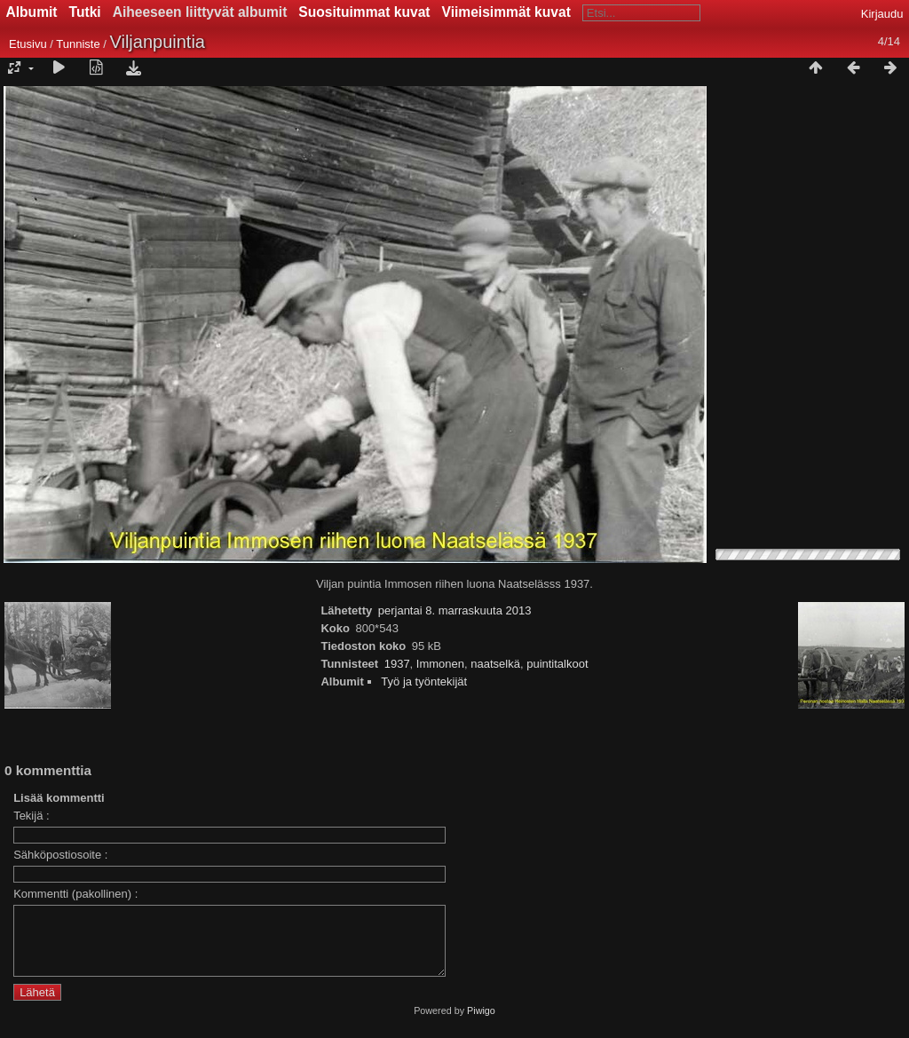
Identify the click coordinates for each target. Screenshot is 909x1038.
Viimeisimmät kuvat (506, 12)
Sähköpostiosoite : (60, 854)
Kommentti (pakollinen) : (75, 893)
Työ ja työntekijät (424, 681)
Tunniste (77, 44)
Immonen (440, 663)
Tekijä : (31, 815)
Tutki (85, 12)
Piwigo (481, 1023)
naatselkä (495, 663)
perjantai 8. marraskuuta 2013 (455, 610)
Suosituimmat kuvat (364, 12)
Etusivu (28, 44)
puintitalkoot (557, 663)
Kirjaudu (882, 13)
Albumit (32, 12)
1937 (397, 663)
